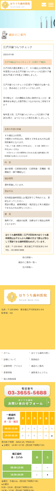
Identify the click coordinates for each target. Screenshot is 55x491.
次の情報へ (27, 267)
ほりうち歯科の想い (40, 353)
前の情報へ (27, 257)
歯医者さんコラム (39, 372)
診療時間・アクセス (13, 366)
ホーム (7, 353)
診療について (10, 359)
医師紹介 (35, 359)
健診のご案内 (37, 366)
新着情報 (8, 372)
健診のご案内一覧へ (27, 262)
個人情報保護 (10, 379)
